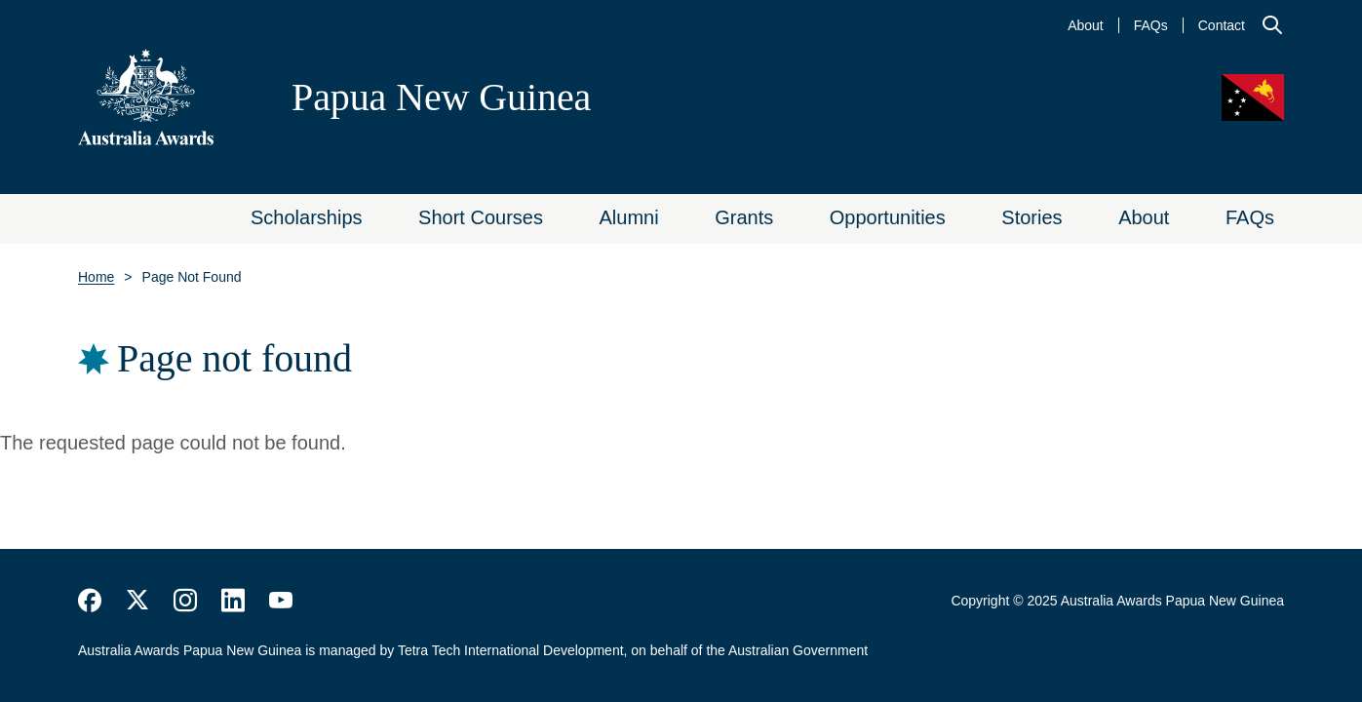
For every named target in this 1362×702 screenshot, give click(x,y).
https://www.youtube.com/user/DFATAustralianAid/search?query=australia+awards (280, 600)
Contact (1221, 25)
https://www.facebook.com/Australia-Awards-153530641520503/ (89, 600)
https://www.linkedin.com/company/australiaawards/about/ (233, 600)
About (1086, 25)
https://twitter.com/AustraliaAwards (137, 600)
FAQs (1151, 25)
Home (96, 277)
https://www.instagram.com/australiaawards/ (185, 600)
